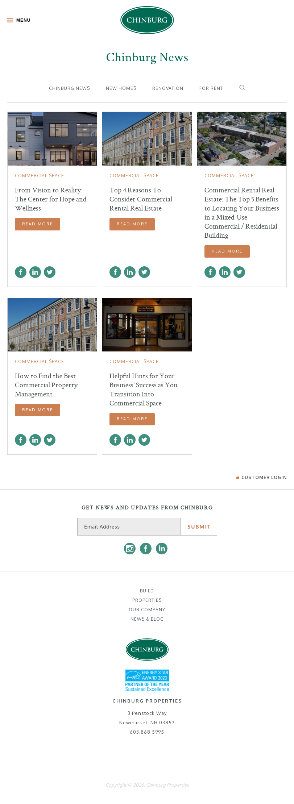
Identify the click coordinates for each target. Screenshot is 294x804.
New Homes (121, 88)
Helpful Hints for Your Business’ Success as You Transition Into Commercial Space (143, 389)
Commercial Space (39, 175)
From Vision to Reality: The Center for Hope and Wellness (51, 199)
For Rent (211, 88)
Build (147, 590)
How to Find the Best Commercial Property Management (46, 385)
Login (261, 477)
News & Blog (147, 619)
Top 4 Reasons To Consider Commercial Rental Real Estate (140, 199)
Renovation (167, 88)
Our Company (147, 609)
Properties (147, 600)
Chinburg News (69, 88)
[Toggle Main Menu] (17, 21)
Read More (37, 223)
